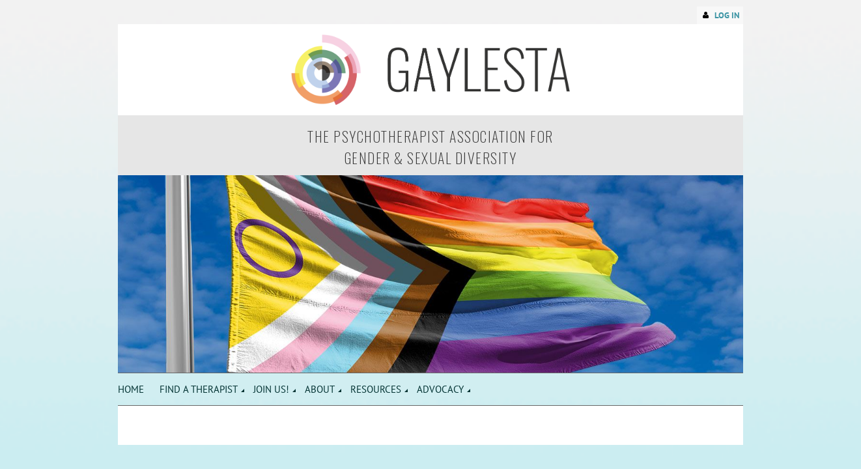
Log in (727, 15)
